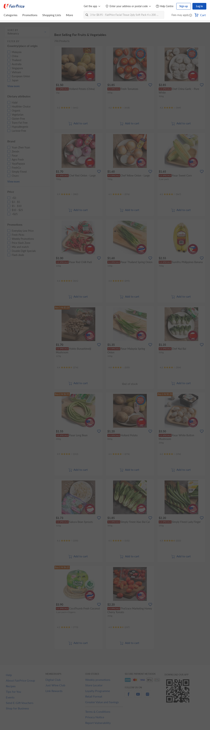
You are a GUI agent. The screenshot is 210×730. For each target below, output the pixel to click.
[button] (190, 15)
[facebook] (128, 696)
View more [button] (13, 86)
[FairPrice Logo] (14, 6)
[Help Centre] (164, 6)
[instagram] (147, 696)
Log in (199, 6)
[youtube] (138, 696)
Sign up (183, 6)
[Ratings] (67, 107)
